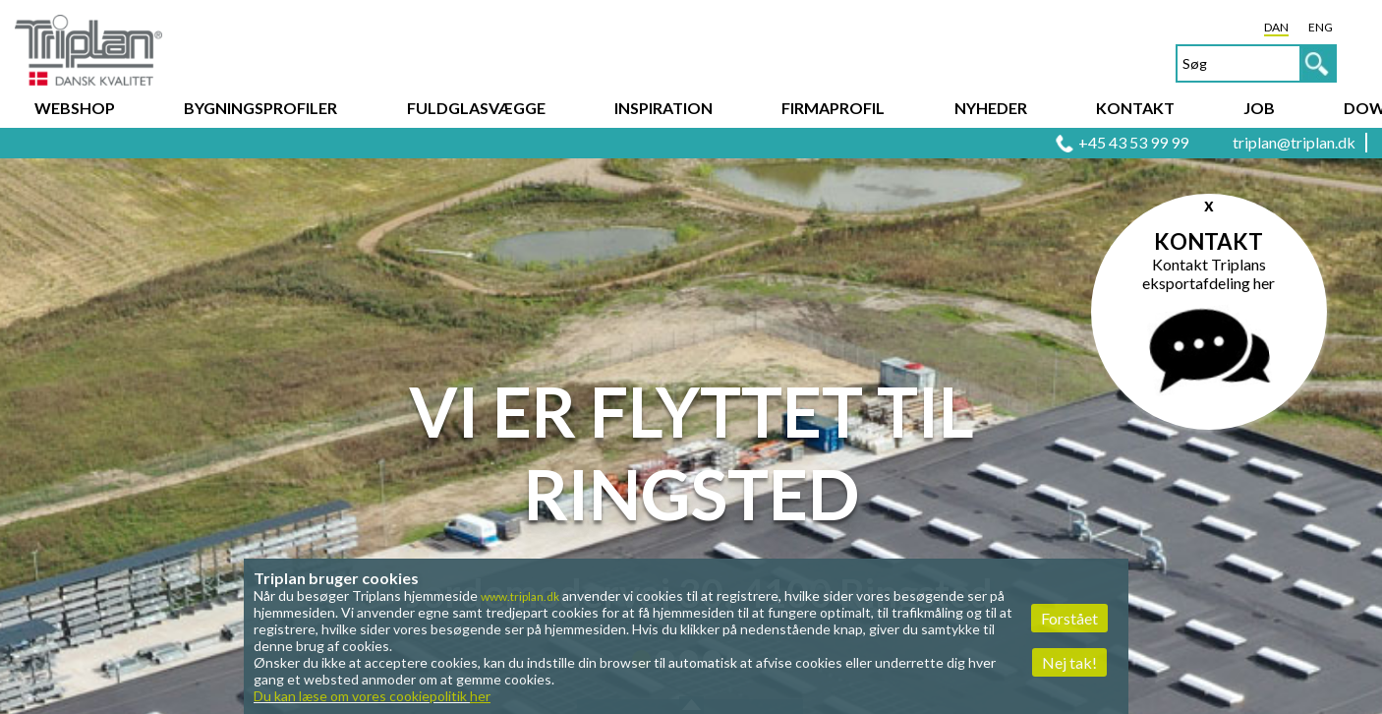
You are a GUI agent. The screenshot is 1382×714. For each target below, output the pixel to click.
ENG (1320, 27)
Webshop (74, 107)
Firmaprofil (833, 107)
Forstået (1069, 618)
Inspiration (663, 107)
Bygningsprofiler (260, 107)
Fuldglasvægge (476, 107)
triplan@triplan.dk (1294, 142)
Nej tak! (1069, 662)
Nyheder (990, 107)
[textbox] (1256, 63)
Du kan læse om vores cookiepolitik (372, 695)
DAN (1276, 27)
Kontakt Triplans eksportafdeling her (1208, 273)
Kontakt (1135, 107)
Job (1259, 107)
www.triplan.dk (520, 596)
